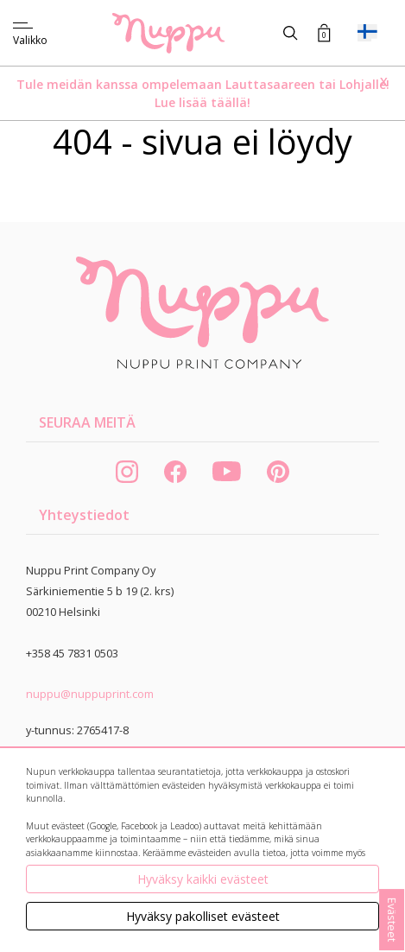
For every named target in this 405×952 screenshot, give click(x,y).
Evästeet (392, 920)
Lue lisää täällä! (202, 102)
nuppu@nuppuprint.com (90, 693)
